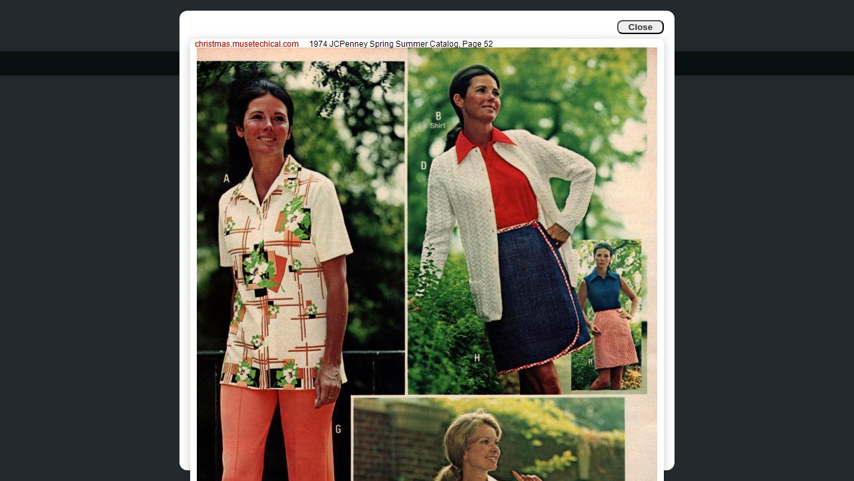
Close (640, 27)
